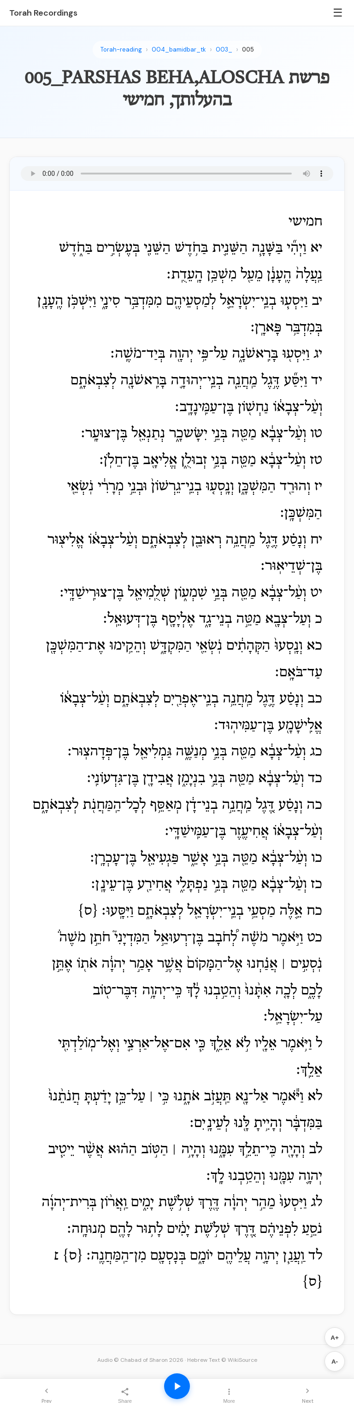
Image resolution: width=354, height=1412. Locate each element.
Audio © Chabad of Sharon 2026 (140, 1360)
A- (334, 1361)
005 (248, 49)
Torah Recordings (43, 12)
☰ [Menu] (338, 12)
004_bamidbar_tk (179, 49)
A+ (334, 1337)
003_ (224, 49)
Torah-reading (121, 49)
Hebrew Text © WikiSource (222, 1360)
